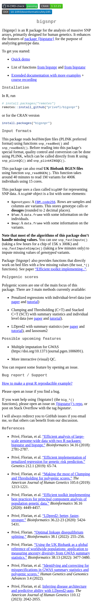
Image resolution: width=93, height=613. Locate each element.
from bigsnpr (47, 68)
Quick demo (20, 60)
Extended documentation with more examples (46, 76)
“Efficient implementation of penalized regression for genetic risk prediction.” (48, 467)
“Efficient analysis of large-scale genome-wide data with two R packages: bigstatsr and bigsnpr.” (47, 448)
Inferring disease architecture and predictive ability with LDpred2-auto (49, 596)
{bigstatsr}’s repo (69, 411)
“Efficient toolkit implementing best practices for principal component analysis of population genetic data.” (50, 507)
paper (15, 307)
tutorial (32, 307)
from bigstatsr (74, 68)
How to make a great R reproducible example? (37, 390)
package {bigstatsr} (39, 40)
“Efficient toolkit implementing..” (60, 273)
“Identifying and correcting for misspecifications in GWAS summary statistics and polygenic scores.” (50, 577)
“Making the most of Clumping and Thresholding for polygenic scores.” (50, 484)
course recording (24, 80)
